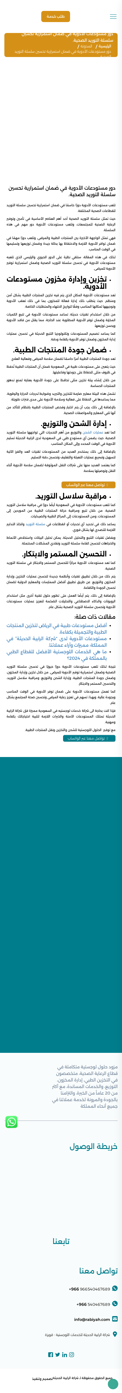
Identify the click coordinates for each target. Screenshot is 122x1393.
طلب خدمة (56, 16)
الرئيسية (105, 46)
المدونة (86, 46)
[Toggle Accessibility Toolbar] (113, 1384)
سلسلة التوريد (35, 524)
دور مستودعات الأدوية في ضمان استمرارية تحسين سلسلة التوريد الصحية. (62, 54)
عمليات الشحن (93, 432)
